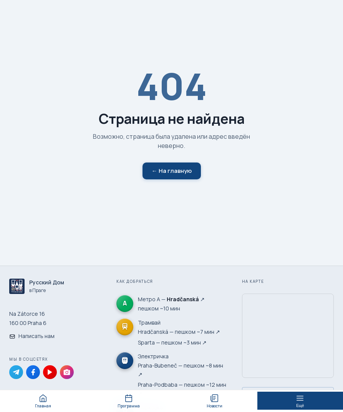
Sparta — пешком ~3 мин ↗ (172, 342)
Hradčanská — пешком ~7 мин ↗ (179, 331)
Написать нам (32, 336)
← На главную (172, 171)
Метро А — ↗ (171, 299)
